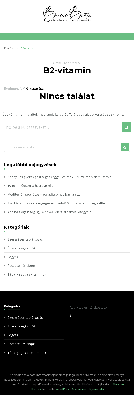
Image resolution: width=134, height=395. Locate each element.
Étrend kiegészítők (22, 248)
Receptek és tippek (22, 265)
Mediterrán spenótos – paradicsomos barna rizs (44, 194)
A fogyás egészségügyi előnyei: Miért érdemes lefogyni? (49, 212)
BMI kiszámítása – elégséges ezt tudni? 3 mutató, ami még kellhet (57, 203)
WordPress (63, 389)
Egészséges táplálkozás (25, 239)
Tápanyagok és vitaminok (27, 274)
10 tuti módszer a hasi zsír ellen (31, 186)
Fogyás (13, 257)
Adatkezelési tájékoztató (88, 307)
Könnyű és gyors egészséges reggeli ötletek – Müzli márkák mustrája (59, 177)
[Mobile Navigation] (67, 36)
